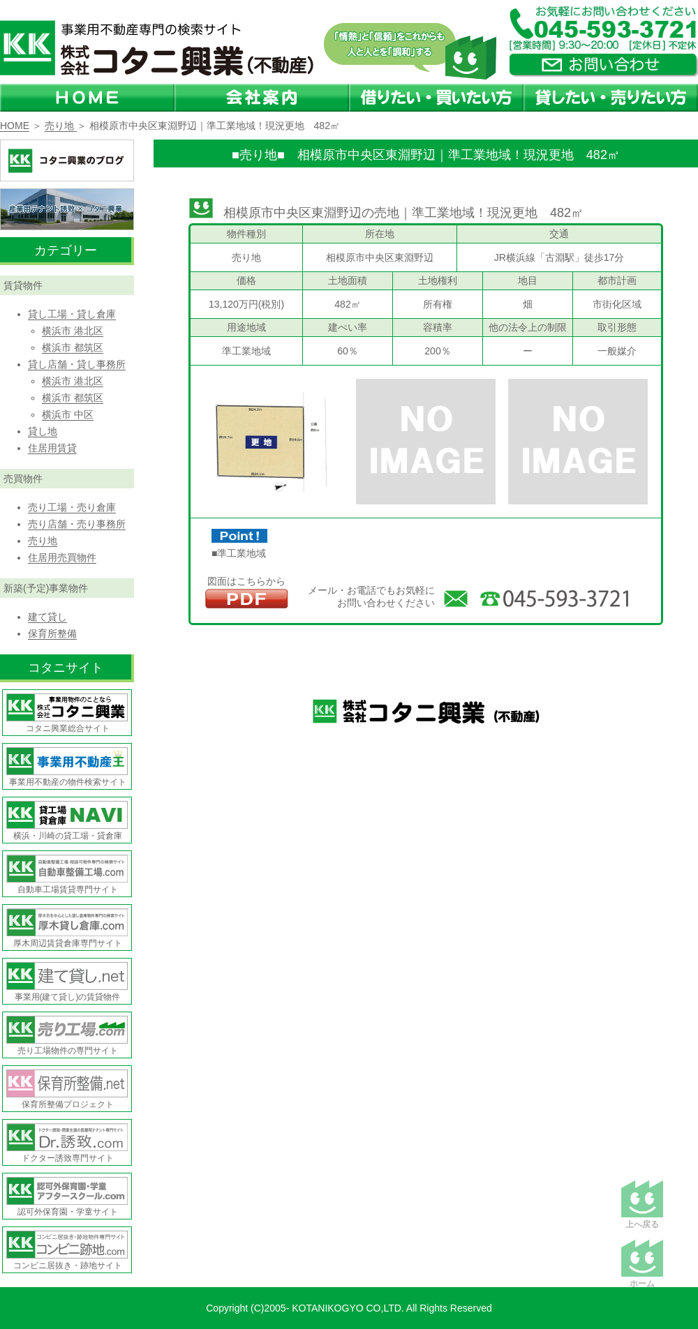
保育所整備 (52, 633)
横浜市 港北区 (72, 330)
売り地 (61, 125)
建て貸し (47, 616)
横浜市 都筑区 (72, 347)
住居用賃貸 (52, 447)
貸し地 (42, 431)
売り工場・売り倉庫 (72, 507)
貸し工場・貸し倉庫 (72, 314)
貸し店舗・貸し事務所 (77, 364)
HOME (14, 125)
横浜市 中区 (68, 414)
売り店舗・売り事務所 (77, 524)
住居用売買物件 (62, 557)
